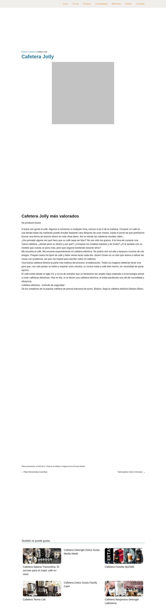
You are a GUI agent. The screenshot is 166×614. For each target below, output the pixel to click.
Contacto (140, 4)
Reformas (116, 4)
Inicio (65, 4)
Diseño (128, 4)
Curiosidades (101, 4)
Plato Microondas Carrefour (35, 472)
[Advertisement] (83, 30)
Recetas (87, 4)
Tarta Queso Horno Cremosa (129, 472)
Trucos (75, 4)
